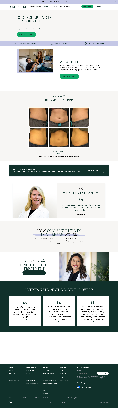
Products (12, 374)
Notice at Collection (88, 379)
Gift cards (12, 370)
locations (63, 374)
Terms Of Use (23, 398)
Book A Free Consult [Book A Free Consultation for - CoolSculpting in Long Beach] (34, 273)
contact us (63, 370)
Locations (47, 6)
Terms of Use (79, 379)
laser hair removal (32, 384)
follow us (25, 356)
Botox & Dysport (31, 370)
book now (87, 6)
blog (44, 390)
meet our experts (48, 374)
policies (45, 393)
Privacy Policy (105, 378)
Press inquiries (64, 380)
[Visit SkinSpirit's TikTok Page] (87, 383)
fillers (28, 374)
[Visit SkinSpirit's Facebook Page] (81, 383)
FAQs (61, 377)
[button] (116, 2)
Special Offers (13, 377)
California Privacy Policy (49, 398)
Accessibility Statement (52, 403)
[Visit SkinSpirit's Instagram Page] (78, 383)
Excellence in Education (50, 380)
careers (45, 387)
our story (93, 356)
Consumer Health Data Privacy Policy (68, 398)
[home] (19, 7)
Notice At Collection (35, 398)
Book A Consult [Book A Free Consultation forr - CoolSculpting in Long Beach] (95, 170)
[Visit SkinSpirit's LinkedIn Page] (84, 383)
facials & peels (30, 377)
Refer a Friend (47, 377)
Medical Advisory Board (50, 384)
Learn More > (70, 2)
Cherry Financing (14, 380)
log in (98, 6)
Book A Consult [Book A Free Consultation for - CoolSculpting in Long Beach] (26, 34)
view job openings (59, 356)
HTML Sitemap (65, 403)
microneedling (30, 380)
